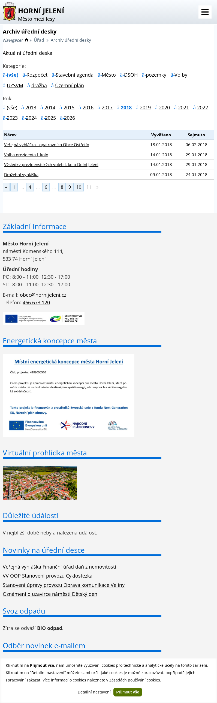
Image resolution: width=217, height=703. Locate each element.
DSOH (131, 74)
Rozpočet (36, 74)
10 (78, 187)
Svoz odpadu (24, 611)
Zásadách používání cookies (134, 680)
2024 (31, 118)
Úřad (39, 40)
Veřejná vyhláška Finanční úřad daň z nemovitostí (59, 566)
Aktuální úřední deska (27, 53)
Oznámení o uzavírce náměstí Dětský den (50, 594)
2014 (49, 107)
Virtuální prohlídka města (45, 453)
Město (109, 74)
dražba (39, 85)
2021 (183, 107)
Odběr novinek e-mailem (44, 645)
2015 (69, 107)
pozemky (156, 74)
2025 (50, 118)
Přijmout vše (127, 692)
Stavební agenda (75, 74)
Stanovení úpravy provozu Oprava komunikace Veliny (64, 585)
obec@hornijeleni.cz (43, 295)
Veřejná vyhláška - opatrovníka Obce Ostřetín (46, 144)
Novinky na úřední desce (44, 550)
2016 (88, 107)
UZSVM (15, 85)
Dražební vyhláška (21, 174)
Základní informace (35, 226)
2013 (30, 107)
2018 (126, 107)
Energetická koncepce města (50, 341)
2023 (12, 118)
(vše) (12, 74)
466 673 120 (36, 302)
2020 (164, 107)
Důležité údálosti (30, 515)
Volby (180, 74)
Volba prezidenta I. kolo (26, 154)
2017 (107, 107)
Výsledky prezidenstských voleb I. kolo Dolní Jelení (51, 164)
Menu (205, 12)
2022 (202, 107)
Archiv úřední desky (71, 40)
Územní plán (69, 85)
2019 (145, 107)
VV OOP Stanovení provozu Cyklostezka (47, 575)
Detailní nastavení (94, 692)
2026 (69, 118)
